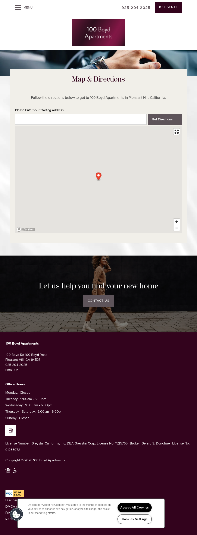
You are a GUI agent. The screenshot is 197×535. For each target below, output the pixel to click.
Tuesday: (12, 398)
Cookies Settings (135, 519)
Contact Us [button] (98, 300)
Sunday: (11, 417)
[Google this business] (10, 430)
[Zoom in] (176, 222)
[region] (91, 513)
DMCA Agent (15, 506)
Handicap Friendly (15, 472)
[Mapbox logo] (25, 229)
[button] (168, 7)
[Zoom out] (176, 228)
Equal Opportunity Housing (7, 472)
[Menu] (24, 7)
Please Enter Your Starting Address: (39, 110)
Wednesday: (14, 405)
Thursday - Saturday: (20, 411)
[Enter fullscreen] (176, 132)
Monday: (11, 392)
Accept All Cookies (134, 507)
